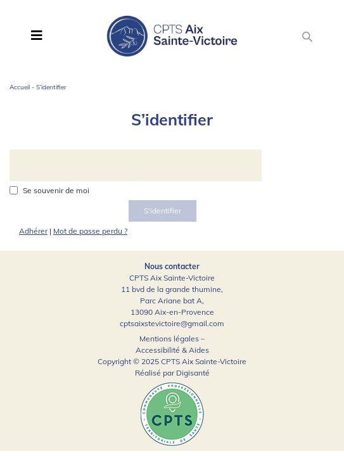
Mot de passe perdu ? (90, 231)
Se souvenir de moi (56, 190)
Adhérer (33, 231)
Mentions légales (169, 338)
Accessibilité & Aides (172, 350)
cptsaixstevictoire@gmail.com (172, 323)
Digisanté (193, 372)
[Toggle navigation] (36, 35)
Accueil (20, 87)
